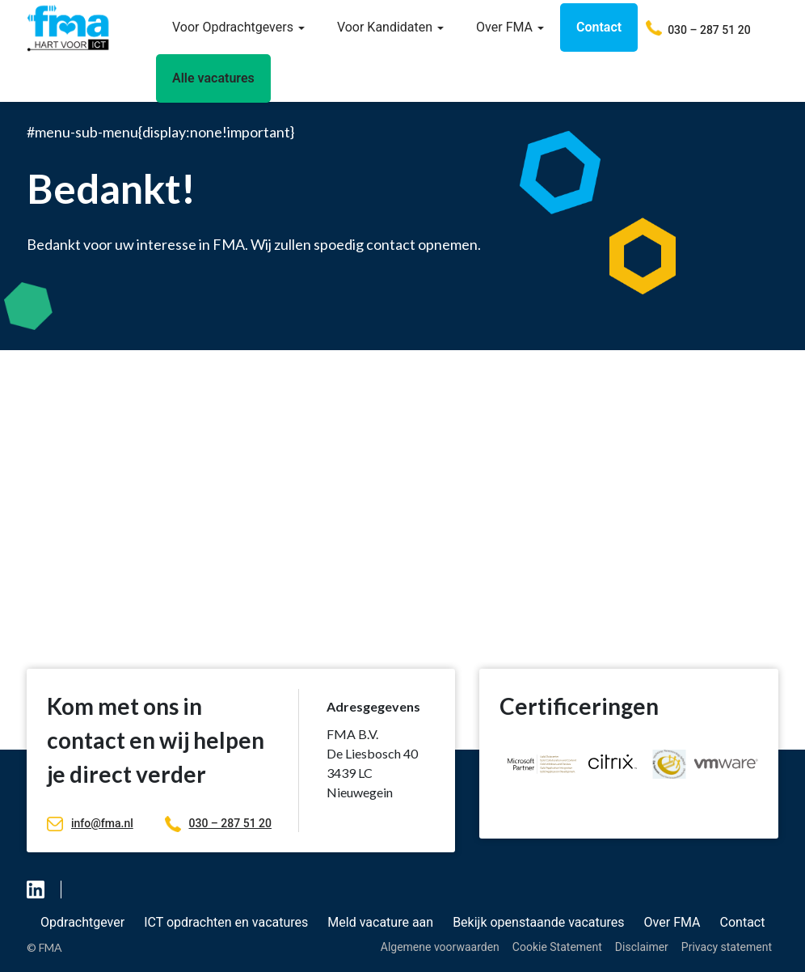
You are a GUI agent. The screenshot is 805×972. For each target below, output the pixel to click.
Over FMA (510, 27)
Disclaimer (641, 946)
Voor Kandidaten (390, 27)
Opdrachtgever (82, 922)
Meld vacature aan (380, 922)
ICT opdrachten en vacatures (226, 922)
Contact (599, 27)
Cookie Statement (557, 946)
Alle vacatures (213, 78)
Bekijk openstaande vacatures (538, 922)
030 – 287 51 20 (218, 823)
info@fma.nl (90, 823)
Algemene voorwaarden (440, 946)
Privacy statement (726, 946)
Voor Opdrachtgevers (238, 27)
